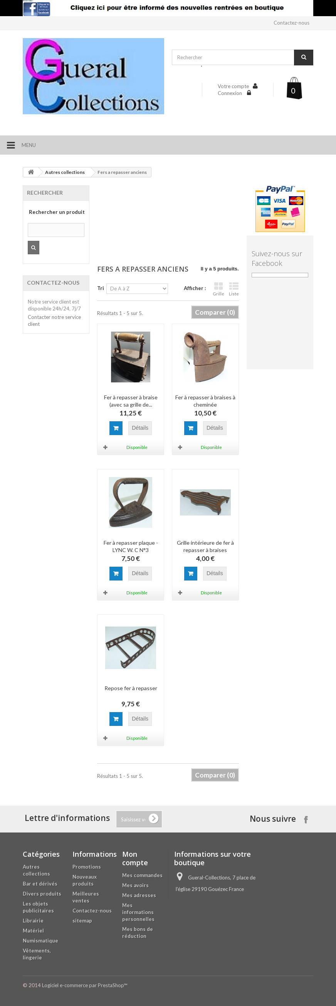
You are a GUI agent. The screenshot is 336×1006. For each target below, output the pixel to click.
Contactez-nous (291, 23)
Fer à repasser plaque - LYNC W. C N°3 (131, 546)
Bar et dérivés (40, 884)
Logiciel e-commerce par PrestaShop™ (84, 985)
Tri (100, 288)
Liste (234, 289)
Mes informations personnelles (138, 912)
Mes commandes (142, 875)
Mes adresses (139, 895)
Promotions (86, 867)
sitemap (82, 921)
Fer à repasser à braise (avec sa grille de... (131, 401)
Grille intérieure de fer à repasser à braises (205, 546)
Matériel (33, 931)
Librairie (33, 921)
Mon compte (135, 858)
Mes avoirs (135, 885)
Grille (218, 289)
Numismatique (40, 941)
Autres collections (65, 172)
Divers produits (42, 894)
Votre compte (233, 86)
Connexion (230, 93)
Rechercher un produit (57, 212)
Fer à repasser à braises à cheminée (205, 401)
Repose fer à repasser (130, 688)
